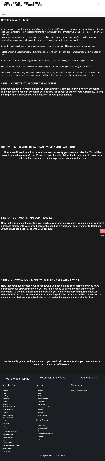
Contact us (41, 401)
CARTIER (6, 412)
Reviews (40, 390)
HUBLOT (5, 420)
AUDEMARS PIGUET (9, 407)
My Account (41, 404)
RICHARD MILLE (8, 437)
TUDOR (5, 440)
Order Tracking (42, 415)
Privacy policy (42, 425)
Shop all (16, 3)
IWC (4, 426)
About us (40, 409)
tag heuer (30, 5)
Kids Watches (7, 429)
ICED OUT (6, 423)
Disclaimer (41, 431)
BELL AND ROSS (8, 409)
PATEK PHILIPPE (8, 434)
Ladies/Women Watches (10, 432)
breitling (8, 5)
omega (19, 5)
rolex (26, 3)
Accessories (7, 451)
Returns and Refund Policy (45, 433)
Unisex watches (8, 443)
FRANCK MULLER (8, 418)
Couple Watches (8, 415)
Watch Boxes (7, 448)
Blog (39, 393)
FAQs (40, 5)
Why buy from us (43, 398)
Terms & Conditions (44, 428)
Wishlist (40, 412)
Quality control (42, 396)
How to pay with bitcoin (44, 407)
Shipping (40, 436)
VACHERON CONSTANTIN (11, 445)
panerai (36, 3)
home (6, 3)
